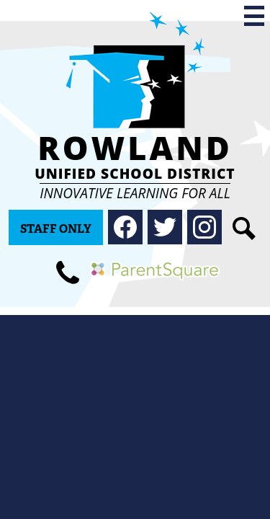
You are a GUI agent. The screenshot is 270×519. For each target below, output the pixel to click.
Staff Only (55, 228)
